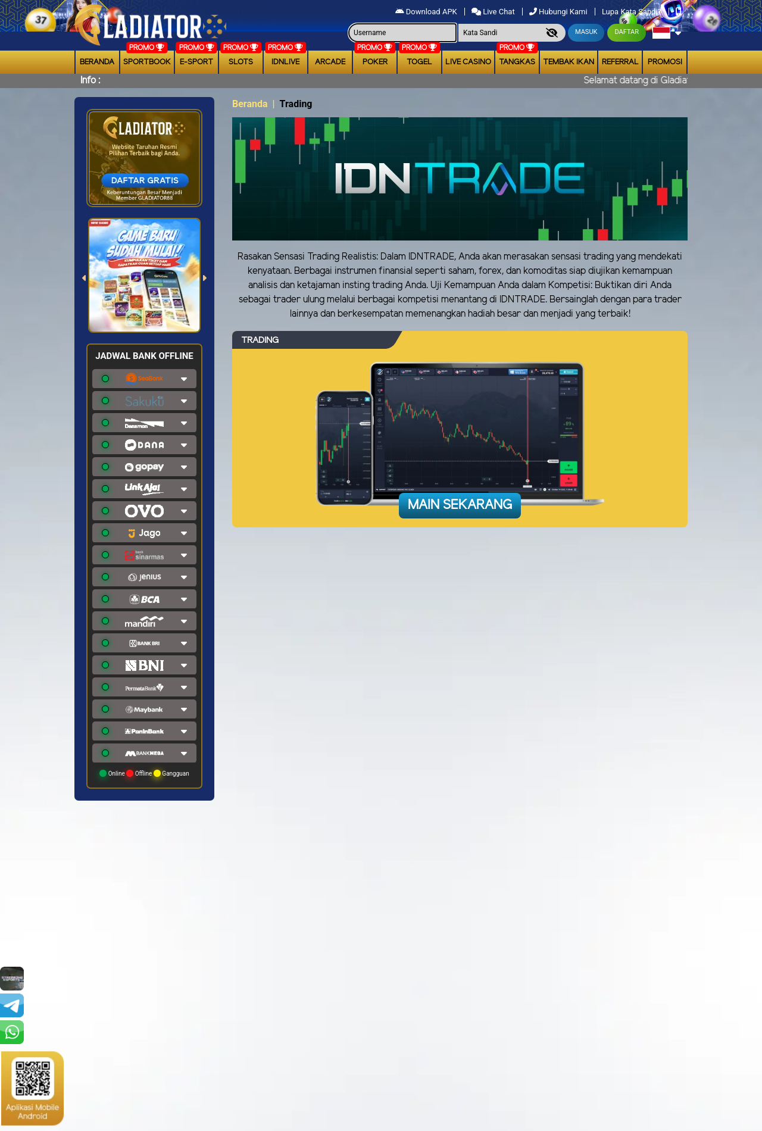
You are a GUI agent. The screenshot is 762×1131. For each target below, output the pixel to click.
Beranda (97, 62)
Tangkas (517, 62)
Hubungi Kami (559, 11)
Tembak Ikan (568, 62)
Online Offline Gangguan (144, 773)
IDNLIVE (285, 62)
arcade (330, 62)
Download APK (427, 11)
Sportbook (147, 62)
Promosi (665, 62)
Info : (90, 80)
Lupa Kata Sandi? (632, 11)
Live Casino (468, 62)
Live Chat (494, 11)
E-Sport (196, 62)
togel (419, 62)
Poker (375, 62)
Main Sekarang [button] (460, 505)
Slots (241, 62)
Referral (620, 62)
